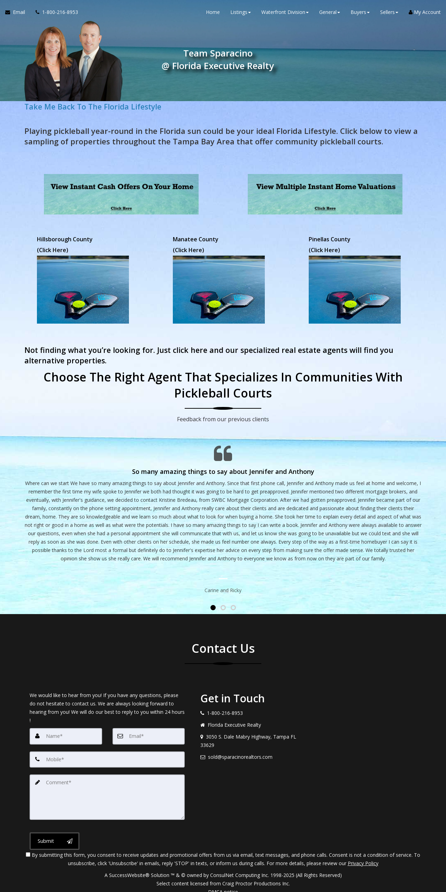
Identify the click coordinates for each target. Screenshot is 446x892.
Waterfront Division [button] (285, 13)
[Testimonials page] (223, 513)
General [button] (329, 13)
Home (213, 13)
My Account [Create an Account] (425, 13)
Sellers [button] (389, 13)
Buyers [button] (360, 13)
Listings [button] (240, 13)
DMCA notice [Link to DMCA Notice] (223, 884)
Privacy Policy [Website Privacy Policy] (363, 855)
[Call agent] (54, 14)
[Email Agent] (17, 14)
